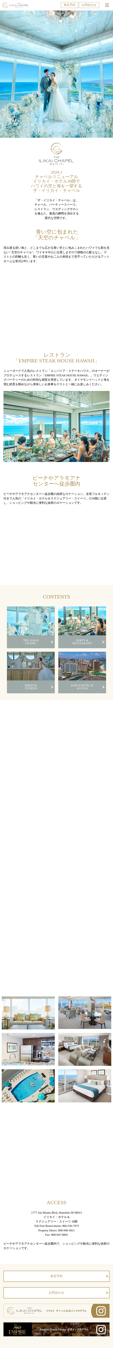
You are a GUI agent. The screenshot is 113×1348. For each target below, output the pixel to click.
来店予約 (69, 5)
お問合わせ (89, 5)
